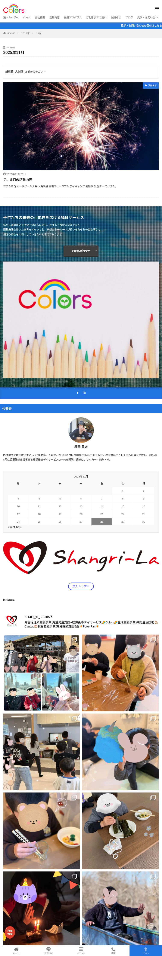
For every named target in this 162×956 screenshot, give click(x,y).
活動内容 (54, 17)
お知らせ (116, 17)
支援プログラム (73, 17)
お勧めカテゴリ (34, 71)
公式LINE (48, 950)
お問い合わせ (81, 251)
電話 (113, 950)
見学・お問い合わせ (148, 17)
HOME (11, 33)
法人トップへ (11, 17)
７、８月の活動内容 (17, 179)
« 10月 (11, 526)
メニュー (81, 950)
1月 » (18, 526)
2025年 (25, 33)
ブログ (129, 17)
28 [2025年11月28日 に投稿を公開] (101, 521)
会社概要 (40, 17)
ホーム (27, 17)
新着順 (9, 71)
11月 (39, 33)
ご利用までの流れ (96, 17)
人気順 (19, 71)
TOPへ (146, 950)
